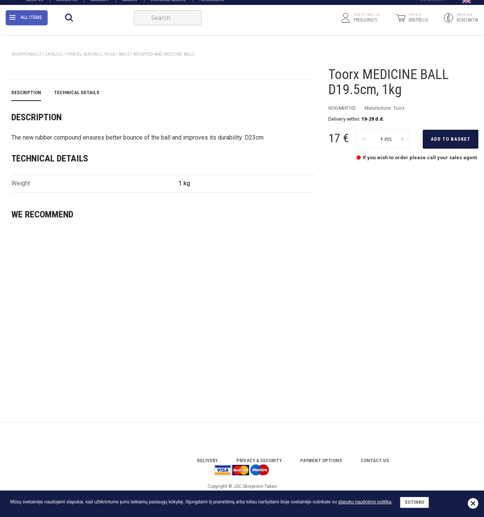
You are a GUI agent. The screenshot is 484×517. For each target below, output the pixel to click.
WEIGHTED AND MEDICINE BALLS (163, 54)
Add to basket (450, 151)
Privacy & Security (259, 460)
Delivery (207, 460)
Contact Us (66, 5)
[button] (466, 5)
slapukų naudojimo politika (364, 502)
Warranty (99, 5)
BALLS (124, 54)
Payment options (321, 460)
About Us (34, 5)
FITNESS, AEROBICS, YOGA (90, 54)
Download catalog (168, 5)
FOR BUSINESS (211, 5)
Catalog (129, 5)
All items (25, 24)
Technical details (76, 245)
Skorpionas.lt (26, 54)
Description (26, 245)
